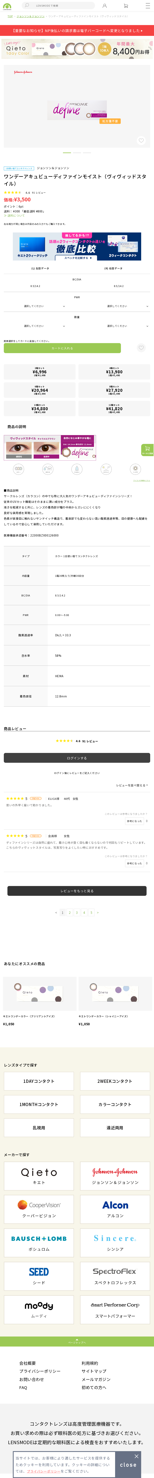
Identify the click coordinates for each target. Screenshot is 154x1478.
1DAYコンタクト (39, 1081)
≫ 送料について (14, 215)
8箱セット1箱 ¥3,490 (114, 390)
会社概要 (28, 1363)
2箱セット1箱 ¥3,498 (39, 372)
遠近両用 (115, 1127)
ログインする (77, 758)
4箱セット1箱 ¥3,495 (114, 372)
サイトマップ (96, 1372)
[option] (40, 1002)
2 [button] (77, 154)
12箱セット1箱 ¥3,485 (114, 408)
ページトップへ (77, 1342)
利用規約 (91, 1363)
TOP (10, 16)
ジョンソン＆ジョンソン (31, 16)
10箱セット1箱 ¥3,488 (39, 408)
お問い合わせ (33, 1382)
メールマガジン (98, 1382)
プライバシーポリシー (43, 1372)
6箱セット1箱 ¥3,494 (39, 390)
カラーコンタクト (115, 1104)
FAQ (23, 1391)
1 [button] (67, 154)
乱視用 (39, 1127)
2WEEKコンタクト (115, 1081)
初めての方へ (96, 1391)
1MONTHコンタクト (39, 1104)
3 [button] (87, 154)
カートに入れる (62, 348)
